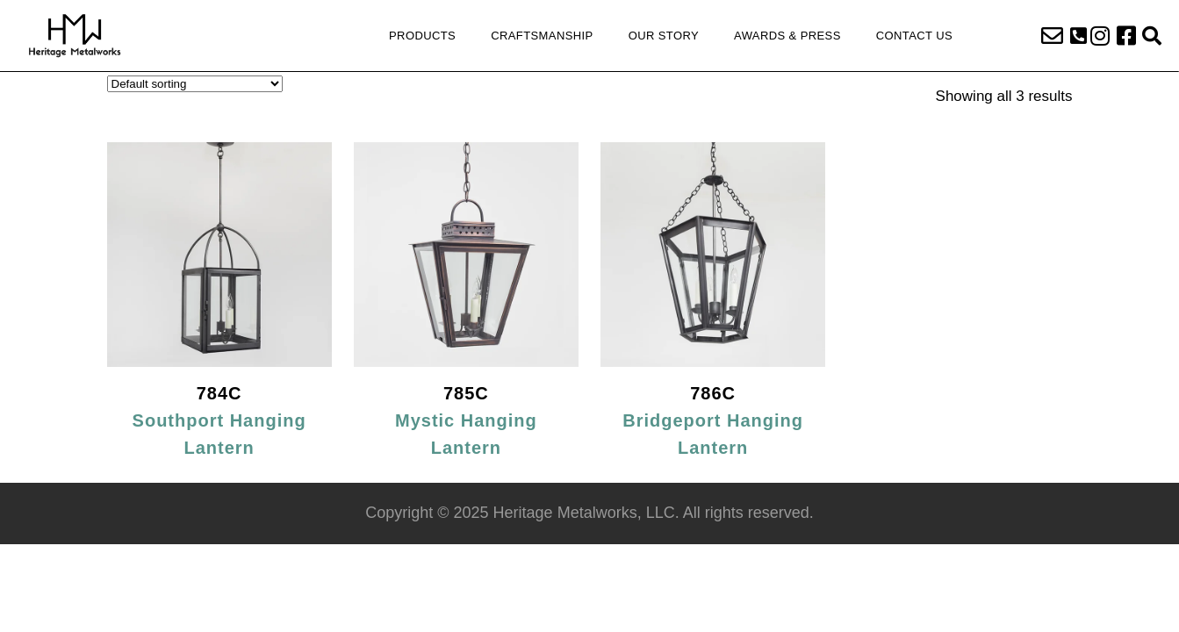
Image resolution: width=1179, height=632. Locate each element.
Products (422, 35)
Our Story (664, 35)
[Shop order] (195, 83)
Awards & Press (787, 35)
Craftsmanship (542, 35)
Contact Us (914, 35)
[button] (1078, 36)
